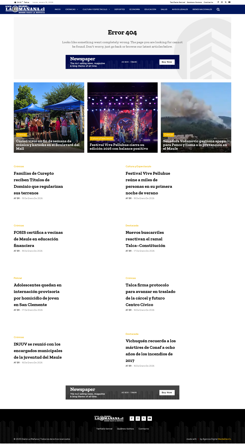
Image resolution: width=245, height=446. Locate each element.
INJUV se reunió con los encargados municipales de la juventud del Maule (39, 352)
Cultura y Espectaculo (101, 140)
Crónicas (21, 136)
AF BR (17, 206)
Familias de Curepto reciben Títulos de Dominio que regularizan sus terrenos (37, 184)
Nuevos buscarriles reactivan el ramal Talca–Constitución (145, 240)
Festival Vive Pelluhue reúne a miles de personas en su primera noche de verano (151, 184)
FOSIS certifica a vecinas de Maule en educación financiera (38, 240)
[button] (218, 9)
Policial (18, 270)
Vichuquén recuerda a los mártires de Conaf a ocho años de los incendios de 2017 (151, 352)
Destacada (132, 221)
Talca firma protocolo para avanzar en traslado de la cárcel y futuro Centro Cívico (147, 295)
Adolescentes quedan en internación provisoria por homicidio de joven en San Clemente (34, 296)
